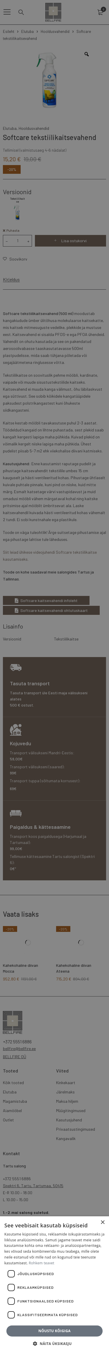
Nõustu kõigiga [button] (54, 1330)
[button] (54, 1343)
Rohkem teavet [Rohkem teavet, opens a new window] (41, 1263)
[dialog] (54, 677)
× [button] (102, 1222)
